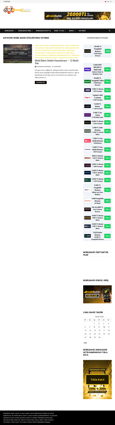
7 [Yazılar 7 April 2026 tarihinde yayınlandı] (89, 327)
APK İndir (82, 31)
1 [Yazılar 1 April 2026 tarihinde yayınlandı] (94, 324)
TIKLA (107, 69)
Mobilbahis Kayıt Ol (43, 31)
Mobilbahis (9, 31)
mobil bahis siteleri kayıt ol (54, 48)
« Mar (85, 343)
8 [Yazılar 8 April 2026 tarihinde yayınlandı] (94, 327)
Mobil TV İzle (59, 31)
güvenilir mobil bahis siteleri (60, 45)
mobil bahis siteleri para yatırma (54, 50)
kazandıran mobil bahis (44, 66)
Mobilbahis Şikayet (51, 58)
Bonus (71, 31)
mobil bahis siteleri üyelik (56, 53)
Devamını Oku (40, 82)
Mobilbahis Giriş (24, 31)
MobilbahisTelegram (43, 422)
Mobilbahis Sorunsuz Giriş (68, 58)
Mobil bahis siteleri (42, 45)
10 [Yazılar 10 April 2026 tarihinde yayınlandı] (104, 327)
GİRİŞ (108, 51)
